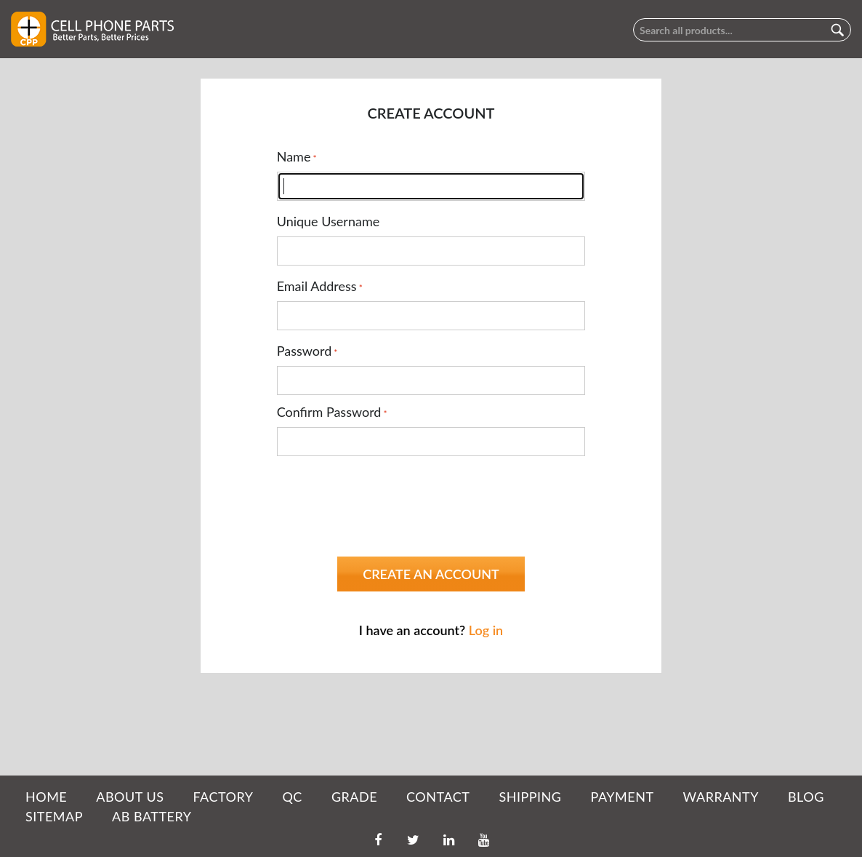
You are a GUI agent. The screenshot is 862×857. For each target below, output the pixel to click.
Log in (486, 630)
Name (294, 156)
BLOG (806, 797)
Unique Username (328, 221)
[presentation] (387, 495)
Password (304, 351)
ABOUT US (130, 797)
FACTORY (223, 797)
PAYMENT (622, 797)
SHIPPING (530, 797)
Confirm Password (329, 412)
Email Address (317, 286)
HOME (46, 797)
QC (292, 797)
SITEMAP (54, 816)
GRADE (354, 797)
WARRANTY (721, 797)
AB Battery (151, 816)
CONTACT (438, 797)
